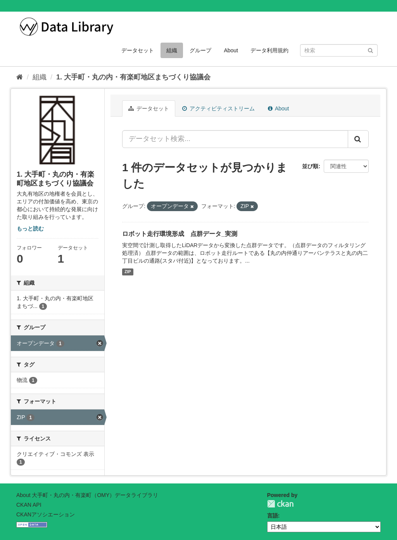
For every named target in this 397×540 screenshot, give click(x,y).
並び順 (310, 166)
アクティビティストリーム (218, 108)
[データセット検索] (339, 50)
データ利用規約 (269, 50)
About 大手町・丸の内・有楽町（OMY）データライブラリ (87, 495)
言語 (272, 515)
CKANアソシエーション (45, 514)
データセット (137, 50)
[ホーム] (19, 77)
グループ (200, 50)
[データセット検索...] (235, 139)
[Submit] (370, 49)
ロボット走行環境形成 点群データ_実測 (179, 233)
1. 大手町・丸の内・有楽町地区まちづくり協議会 (133, 77)
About (231, 50)
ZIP (127, 272)
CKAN (280, 504)
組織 (171, 50)
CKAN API (28, 505)
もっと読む (30, 228)
